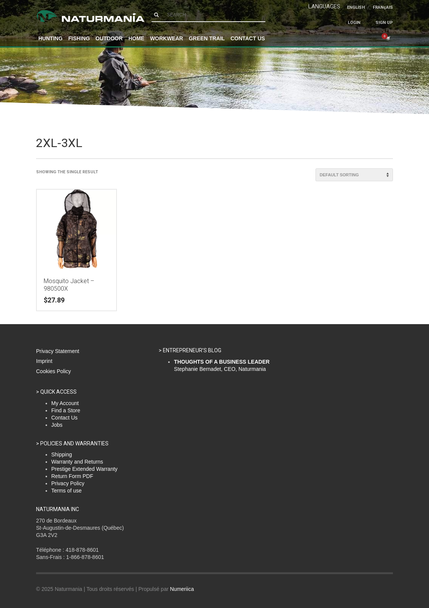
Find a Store (65, 410)
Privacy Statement (57, 351)
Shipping (61, 454)
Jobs (57, 425)
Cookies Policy (53, 371)
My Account (65, 403)
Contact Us (64, 418)
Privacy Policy (67, 483)
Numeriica (182, 589)
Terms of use (66, 491)
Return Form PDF (72, 476)
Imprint (44, 361)
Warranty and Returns (77, 462)
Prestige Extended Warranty (84, 469)
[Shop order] (354, 174)
